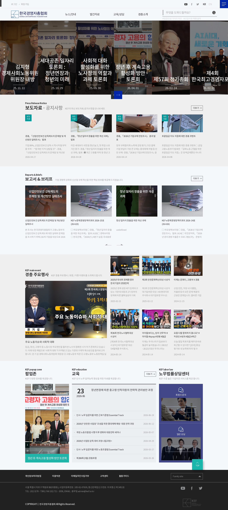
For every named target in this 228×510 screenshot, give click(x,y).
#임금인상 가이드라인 (172, 18)
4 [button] (40, 444)
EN (210, 4)
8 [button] (58, 444)
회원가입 (25, 4)
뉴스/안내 (70, 14)
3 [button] (36, 444)
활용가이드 (124, 475)
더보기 (196, 107)
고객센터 (104, 475)
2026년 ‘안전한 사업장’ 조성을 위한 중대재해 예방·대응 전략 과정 (115, 423)
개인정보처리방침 (33, 475)
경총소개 (143, 14)
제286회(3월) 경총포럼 (115, 457)
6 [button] (49, 444)
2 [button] (31, 444)
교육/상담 (118, 14)
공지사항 (51, 107)
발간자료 (95, 14)
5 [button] (45, 444)
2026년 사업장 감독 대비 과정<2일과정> (115, 440)
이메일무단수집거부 (80, 475)
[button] (4, 58)
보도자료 (32, 107)
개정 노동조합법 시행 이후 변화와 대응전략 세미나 (115, 431)
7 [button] (54, 444)
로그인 (14, 4)
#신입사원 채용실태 (192, 18)
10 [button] (27, 450)
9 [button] (63, 444)
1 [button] (27, 444)
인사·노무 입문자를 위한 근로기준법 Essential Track (115, 414)
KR (204, 4)
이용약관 (56, 475)
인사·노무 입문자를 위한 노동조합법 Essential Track (115, 449)
